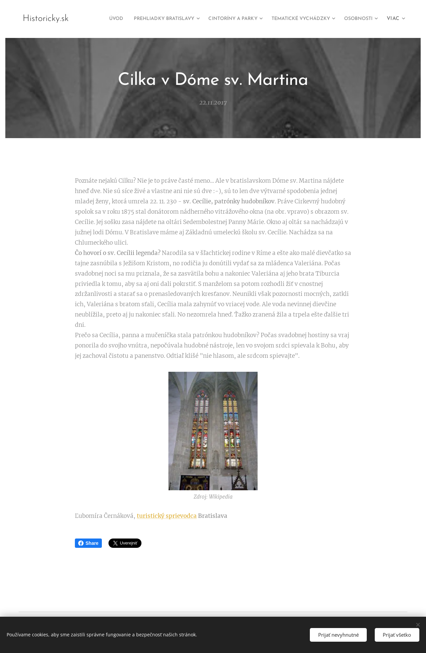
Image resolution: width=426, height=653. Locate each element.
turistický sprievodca (167, 516)
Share (88, 543)
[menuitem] (132, 19)
